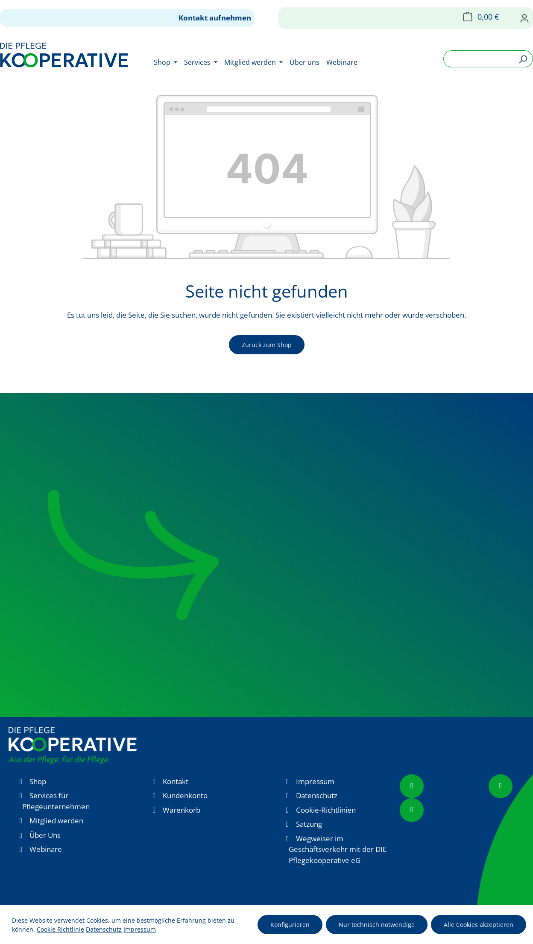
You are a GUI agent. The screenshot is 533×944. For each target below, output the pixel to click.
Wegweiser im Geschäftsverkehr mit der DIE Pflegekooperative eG (338, 849)
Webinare (45, 849)
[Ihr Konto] (524, 18)
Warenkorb (181, 810)
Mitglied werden (56, 820)
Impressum (315, 781)
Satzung (309, 824)
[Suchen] (523, 58)
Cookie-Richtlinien (326, 810)
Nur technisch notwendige (377, 925)
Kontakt (175, 781)
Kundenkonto (185, 795)
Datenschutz (316, 795)
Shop (37, 781)
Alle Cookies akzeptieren (478, 925)
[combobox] (478, 58)
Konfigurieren (290, 925)
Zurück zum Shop (267, 345)
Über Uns (45, 835)
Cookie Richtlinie (60, 929)
